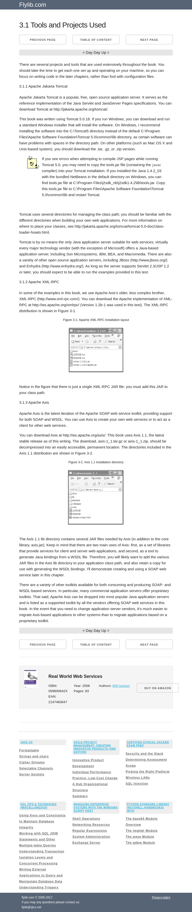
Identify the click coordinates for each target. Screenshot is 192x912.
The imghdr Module (142, 830)
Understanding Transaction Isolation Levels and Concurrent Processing (41, 857)
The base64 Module (142, 818)
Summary (80, 796)
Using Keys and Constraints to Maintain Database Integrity (42, 821)
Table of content (96, 39)
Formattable (29, 750)
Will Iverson (121, 685)
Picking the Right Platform (148, 771)
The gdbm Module (140, 842)
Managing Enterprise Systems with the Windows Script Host (96, 807)
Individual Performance (91, 772)
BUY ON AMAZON (157, 687)
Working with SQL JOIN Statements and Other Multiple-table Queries (38, 839)
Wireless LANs (138, 777)
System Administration (91, 836)
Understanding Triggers (38, 887)
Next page (149, 39)
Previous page (43, 39)
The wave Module (140, 836)
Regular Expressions (89, 830)
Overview (133, 824)
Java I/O (26, 742)
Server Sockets (31, 774)
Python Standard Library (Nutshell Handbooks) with (148, 807)
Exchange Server (86, 842)
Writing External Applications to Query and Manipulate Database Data (41, 875)
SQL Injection (137, 783)
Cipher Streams (32, 762)
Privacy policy (161, 897)
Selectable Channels (36, 768)
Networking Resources (91, 824)
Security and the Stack (145, 753)
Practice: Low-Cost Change (95, 778)
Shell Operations (86, 818)
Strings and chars (34, 756)
